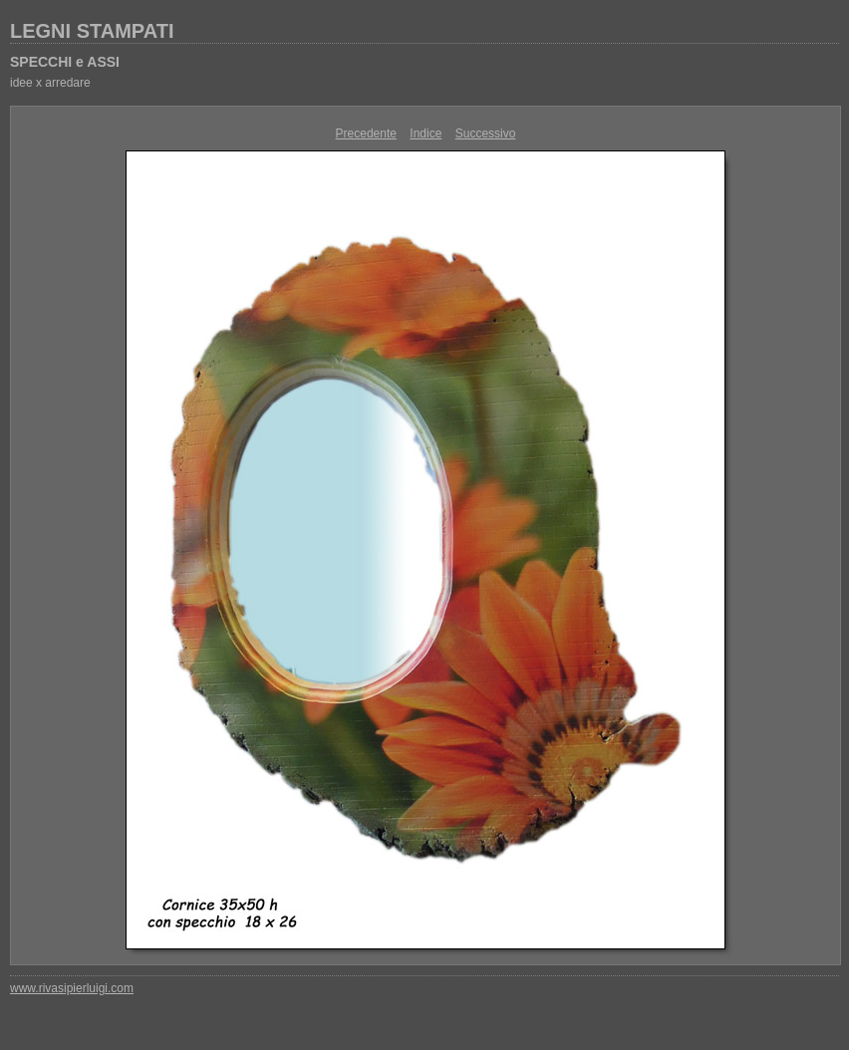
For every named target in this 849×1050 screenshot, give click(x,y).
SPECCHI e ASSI (65, 62)
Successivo (485, 133)
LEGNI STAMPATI (91, 31)
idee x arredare (50, 83)
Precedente (366, 133)
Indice (425, 133)
